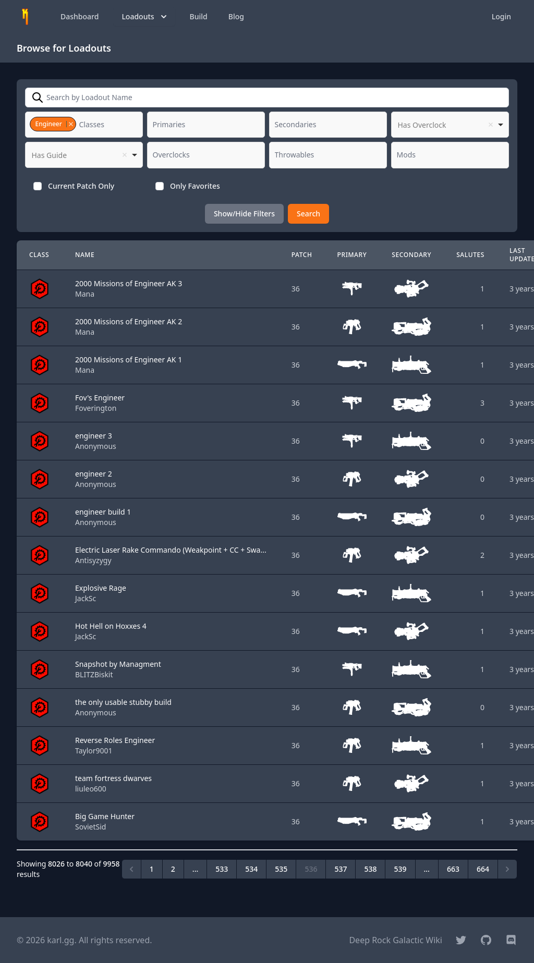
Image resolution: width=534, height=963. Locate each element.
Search (308, 213)
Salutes (470, 254)
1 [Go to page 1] (152, 869)
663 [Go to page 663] (453, 869)
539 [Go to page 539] (400, 869)
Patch (302, 254)
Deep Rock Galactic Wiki (395, 940)
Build (199, 16)
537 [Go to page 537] (340, 869)
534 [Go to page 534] (251, 869)
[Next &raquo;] (507, 869)
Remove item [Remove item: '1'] (70, 124)
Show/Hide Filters (244, 213)
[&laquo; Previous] (131, 869)
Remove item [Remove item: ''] (491, 124)
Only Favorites (195, 186)
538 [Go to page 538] (370, 869)
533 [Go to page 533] (221, 869)
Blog (236, 16)
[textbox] (95, 124)
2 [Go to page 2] (173, 869)
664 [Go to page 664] (483, 869)
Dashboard (79, 16)
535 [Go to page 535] (281, 869)
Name (84, 254)
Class (39, 254)
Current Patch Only (81, 186)
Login (501, 16)
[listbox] (450, 125)
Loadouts (145, 16)
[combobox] (84, 125)
